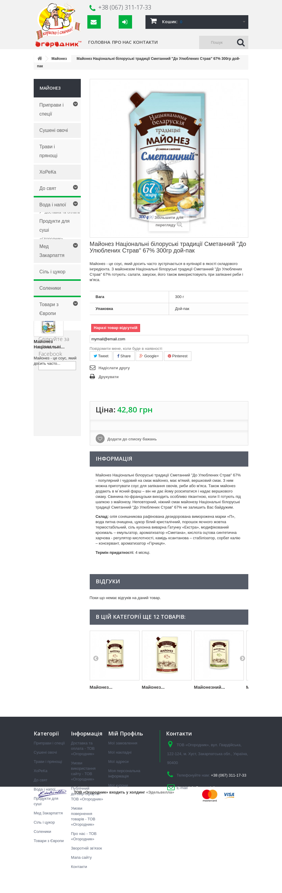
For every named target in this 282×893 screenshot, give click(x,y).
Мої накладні (119, 752)
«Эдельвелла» (160, 880)
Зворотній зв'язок (86, 848)
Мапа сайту (81, 857)
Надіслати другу (114, 368)
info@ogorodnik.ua (205, 788)
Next (242, 658)
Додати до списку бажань (131, 439)
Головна (99, 42)
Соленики (50, 288)
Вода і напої (52, 204)
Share (124, 356)
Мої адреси (118, 761)
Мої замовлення (122, 743)
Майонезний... (209, 687)
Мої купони (118, 785)
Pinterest (178, 356)
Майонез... (101, 687)
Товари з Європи (48, 309)
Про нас (121, 42)
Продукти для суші (54, 226)
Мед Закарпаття (51, 251)
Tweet (101, 356)
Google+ (149, 356)
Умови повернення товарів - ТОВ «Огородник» (59, 395)
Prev (96, 658)
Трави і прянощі (48, 151)
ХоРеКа (47, 171)
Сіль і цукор (52, 271)
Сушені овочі (53, 130)
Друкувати (109, 377)
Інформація (53, 336)
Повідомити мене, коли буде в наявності (126, 348)
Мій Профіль (125, 733)
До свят (47, 188)
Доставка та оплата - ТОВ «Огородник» (83, 748)
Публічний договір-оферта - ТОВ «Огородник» (59, 374)
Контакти (145, 42)
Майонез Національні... (49, 540)
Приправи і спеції (51, 109)
